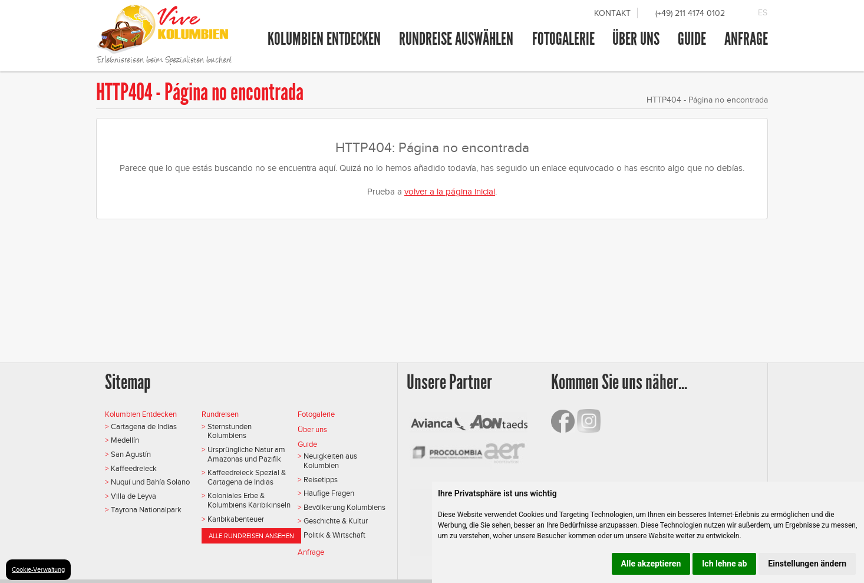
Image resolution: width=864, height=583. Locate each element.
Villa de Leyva (133, 496)
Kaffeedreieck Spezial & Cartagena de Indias (246, 477)
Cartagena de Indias (144, 426)
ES (762, 12)
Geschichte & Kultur (336, 520)
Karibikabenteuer (235, 519)
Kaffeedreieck (134, 468)
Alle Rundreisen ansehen (251, 535)
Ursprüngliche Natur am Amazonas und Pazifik (246, 454)
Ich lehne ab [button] (724, 563)
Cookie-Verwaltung (38, 569)
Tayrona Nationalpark (146, 509)
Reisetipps (321, 479)
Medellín (125, 440)
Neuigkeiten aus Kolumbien (330, 461)
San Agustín (131, 454)
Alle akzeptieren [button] (651, 563)
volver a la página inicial (449, 191)
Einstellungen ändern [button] (807, 563)
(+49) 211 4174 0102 (690, 13)
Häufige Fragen (329, 493)
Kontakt (612, 13)
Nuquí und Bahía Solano (150, 481)
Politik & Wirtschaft (334, 535)
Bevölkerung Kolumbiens (344, 507)
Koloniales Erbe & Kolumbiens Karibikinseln (249, 500)
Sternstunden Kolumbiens (229, 431)
